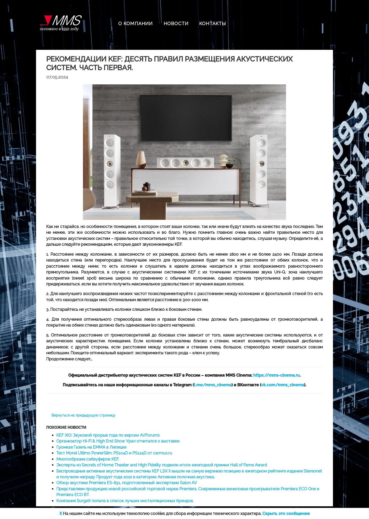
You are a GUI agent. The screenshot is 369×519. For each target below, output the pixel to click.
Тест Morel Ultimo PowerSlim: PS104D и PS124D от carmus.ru (114, 453)
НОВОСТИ (176, 23)
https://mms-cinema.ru (276, 375)
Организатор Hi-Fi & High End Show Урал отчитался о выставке (117, 441)
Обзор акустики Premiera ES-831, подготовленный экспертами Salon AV (126, 482)
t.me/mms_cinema (212, 385)
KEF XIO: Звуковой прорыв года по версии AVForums (108, 435)
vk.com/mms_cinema (282, 385)
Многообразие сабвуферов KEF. (87, 459)
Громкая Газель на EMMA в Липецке (91, 447)
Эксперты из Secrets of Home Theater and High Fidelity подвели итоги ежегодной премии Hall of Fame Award (161, 465)
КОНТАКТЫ (212, 23)
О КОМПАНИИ (135, 23)
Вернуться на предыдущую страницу (83, 415)
